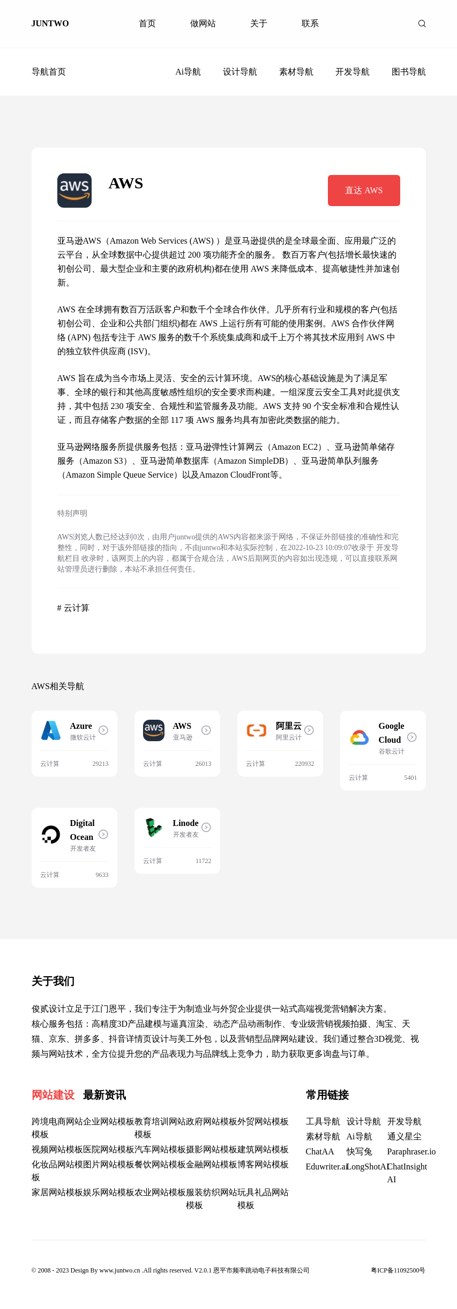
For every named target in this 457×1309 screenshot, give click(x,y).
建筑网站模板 (263, 1149)
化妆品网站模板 (57, 1171)
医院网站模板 (108, 1149)
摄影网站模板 (211, 1149)
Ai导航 (188, 71)
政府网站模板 (211, 1121)
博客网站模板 (263, 1164)
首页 (147, 23)
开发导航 (352, 71)
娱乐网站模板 (108, 1192)
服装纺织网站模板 (211, 1199)
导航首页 (49, 71)
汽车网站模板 (160, 1149)
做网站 (203, 23)
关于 (258, 23)
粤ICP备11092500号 (398, 1270)
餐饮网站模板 (160, 1164)
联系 (310, 23)
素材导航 (296, 71)
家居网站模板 (57, 1192)
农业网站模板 (160, 1192)
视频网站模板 (57, 1149)
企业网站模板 (108, 1121)
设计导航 (240, 71)
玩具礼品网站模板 (263, 1199)
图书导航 (409, 71)
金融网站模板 (211, 1164)
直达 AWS (364, 190)
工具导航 (323, 1121)
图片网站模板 (108, 1164)
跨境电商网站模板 (57, 1128)
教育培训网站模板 (160, 1128)
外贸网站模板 (263, 1121)
